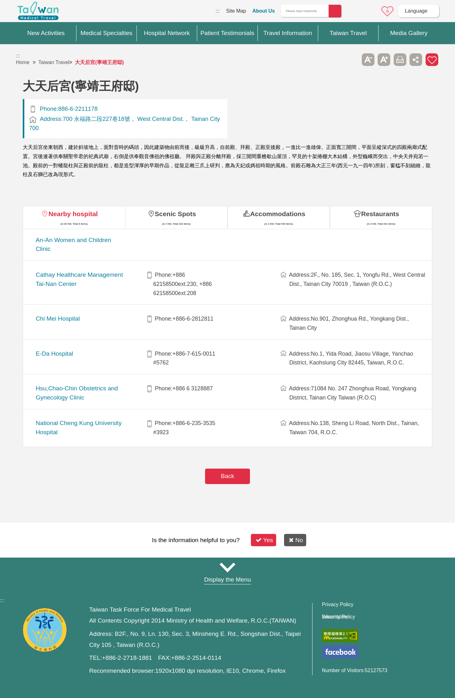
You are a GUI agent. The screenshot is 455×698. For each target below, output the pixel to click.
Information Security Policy (338, 616)
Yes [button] (264, 540)
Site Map (236, 11)
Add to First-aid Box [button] (432, 59)
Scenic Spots (175, 213)
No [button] (296, 540)
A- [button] (368, 59)
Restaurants (380, 213)
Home (22, 62)
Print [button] (400, 59)
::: (217, 11)
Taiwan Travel (54, 62)
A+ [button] (384, 59)
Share (416, 59)
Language (416, 11)
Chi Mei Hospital (58, 318)
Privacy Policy (338, 604)
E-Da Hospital (54, 353)
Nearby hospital (73, 213)
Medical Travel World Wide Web (37, 13)
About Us (263, 11)
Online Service (370, 11)
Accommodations (278, 213)
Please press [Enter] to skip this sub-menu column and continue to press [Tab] (352, 59)
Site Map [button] (227, 567)
